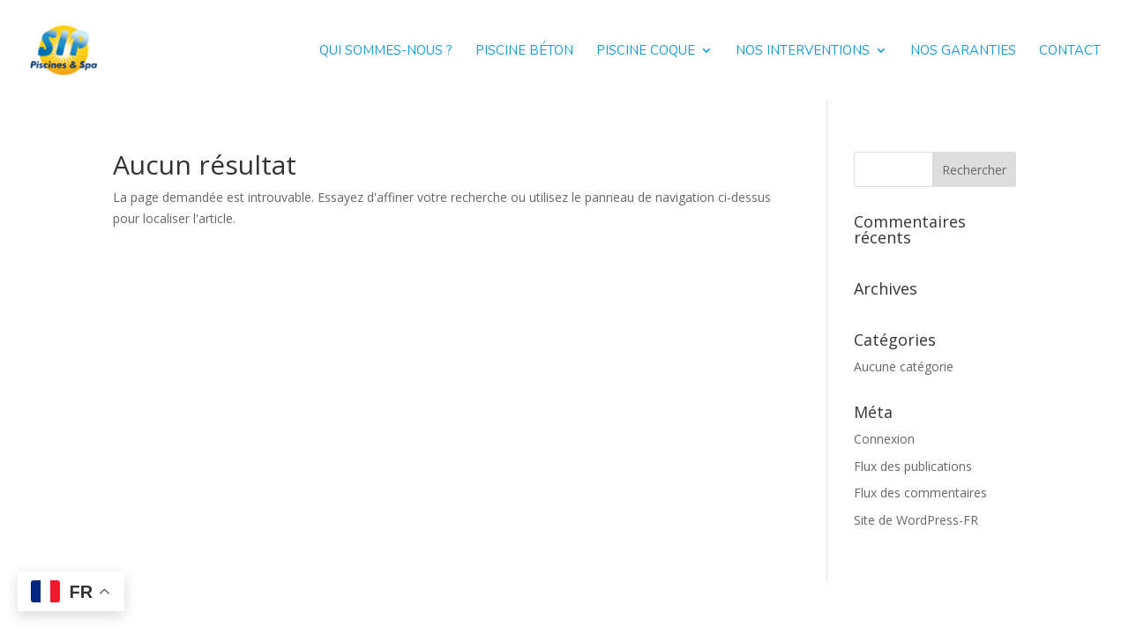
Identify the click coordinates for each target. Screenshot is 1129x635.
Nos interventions (803, 51)
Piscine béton (524, 51)
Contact (1070, 51)
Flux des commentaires (920, 492)
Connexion (884, 438)
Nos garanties (963, 51)
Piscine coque (645, 51)
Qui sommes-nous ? (385, 51)
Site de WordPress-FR (916, 520)
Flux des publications (913, 466)
